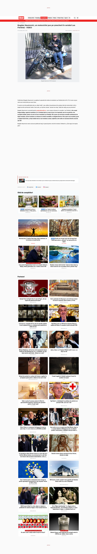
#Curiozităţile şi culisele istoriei (33, 530)
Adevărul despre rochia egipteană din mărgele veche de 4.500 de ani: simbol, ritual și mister (64, 533)
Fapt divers (43, 20)
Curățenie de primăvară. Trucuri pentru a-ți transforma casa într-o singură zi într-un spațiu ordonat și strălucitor (69, 209)
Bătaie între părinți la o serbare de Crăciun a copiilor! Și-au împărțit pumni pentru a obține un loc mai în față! (33, 376)
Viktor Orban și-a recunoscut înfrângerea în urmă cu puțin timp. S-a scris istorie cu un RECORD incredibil (33, 427)
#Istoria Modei (64, 530)
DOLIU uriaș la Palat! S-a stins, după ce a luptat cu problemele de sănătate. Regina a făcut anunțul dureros (33, 506)
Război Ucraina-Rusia (30, 20)
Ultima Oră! (31, 18)
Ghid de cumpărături (25, 193)
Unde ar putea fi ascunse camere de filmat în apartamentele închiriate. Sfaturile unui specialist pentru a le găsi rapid (33, 402)
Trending (37, 18)
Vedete (50, 18)
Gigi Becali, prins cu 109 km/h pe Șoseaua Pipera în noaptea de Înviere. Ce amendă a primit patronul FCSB (64, 324)
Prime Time (60, 18)
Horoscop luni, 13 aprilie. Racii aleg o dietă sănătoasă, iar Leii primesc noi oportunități (33, 239)
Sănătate (58, 20)
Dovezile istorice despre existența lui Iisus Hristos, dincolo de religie (64, 454)
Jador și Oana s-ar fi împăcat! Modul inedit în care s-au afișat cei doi (64, 350)
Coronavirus (63, 20)
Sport (66, 18)
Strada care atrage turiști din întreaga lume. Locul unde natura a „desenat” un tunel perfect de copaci (64, 240)
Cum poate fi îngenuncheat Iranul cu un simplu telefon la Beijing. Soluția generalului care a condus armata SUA (33, 265)
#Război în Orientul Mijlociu (33, 263)
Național (53, 20)
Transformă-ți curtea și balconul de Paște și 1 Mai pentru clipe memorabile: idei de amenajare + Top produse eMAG (28, 209)
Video (54, 18)
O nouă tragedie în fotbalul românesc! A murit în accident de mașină (64, 376)
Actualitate (44, 18)
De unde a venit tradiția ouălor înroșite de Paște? (33, 532)
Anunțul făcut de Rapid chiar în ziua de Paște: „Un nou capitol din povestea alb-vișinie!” (33, 299)
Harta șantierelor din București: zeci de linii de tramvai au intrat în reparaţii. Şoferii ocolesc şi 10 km (63, 299)
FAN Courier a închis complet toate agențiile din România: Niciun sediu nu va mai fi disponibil (64, 480)
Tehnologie (49, 20)
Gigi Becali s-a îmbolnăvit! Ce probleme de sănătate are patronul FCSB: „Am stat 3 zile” (64, 401)
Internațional (38, 20)
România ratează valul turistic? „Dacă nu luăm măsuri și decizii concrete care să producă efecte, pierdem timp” (64, 265)
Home (18, 22)
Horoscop (33, 243)
